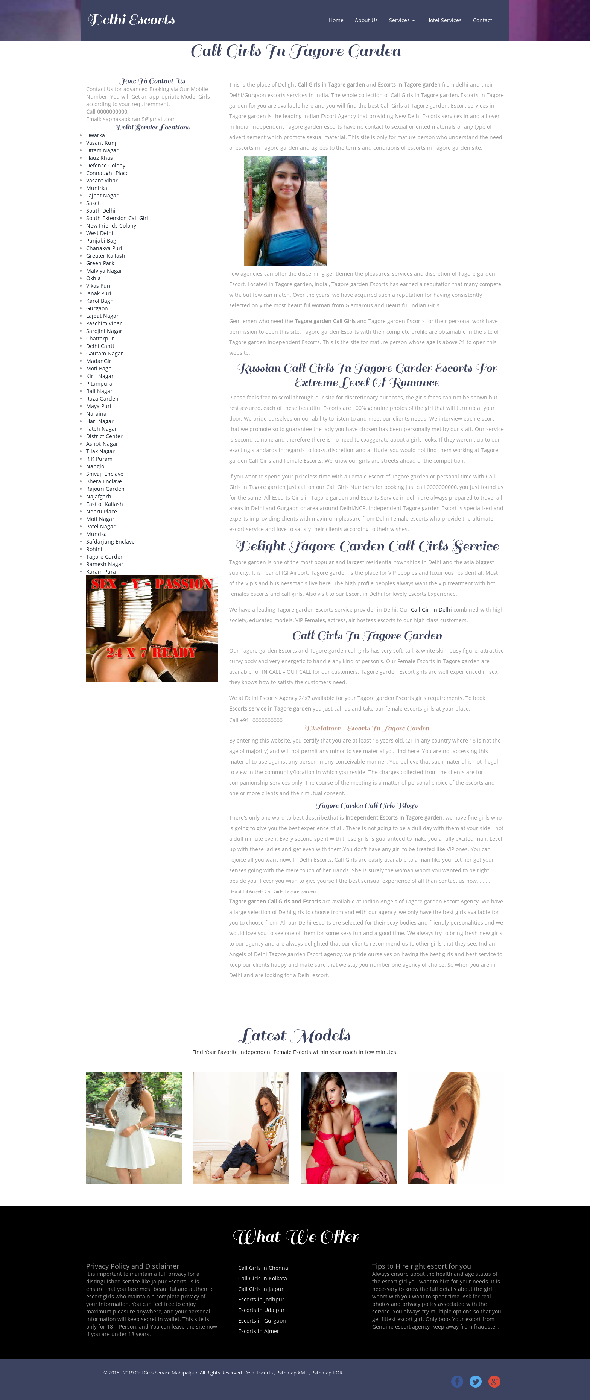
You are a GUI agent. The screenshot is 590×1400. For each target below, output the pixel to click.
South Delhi (101, 210)
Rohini (94, 549)
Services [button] (402, 20)
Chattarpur (100, 338)
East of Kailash (104, 503)
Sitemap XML (293, 1373)
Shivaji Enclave (104, 473)
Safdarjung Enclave (110, 541)
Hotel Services (444, 20)
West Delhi (99, 233)
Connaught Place (107, 172)
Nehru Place (101, 511)
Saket (93, 203)
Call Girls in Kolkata (262, 1278)
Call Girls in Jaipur (261, 1288)
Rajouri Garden (105, 488)
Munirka (96, 187)
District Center (104, 436)
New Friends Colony (111, 225)
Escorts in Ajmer (258, 1331)
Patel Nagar (101, 526)
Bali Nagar (99, 391)
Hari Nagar (100, 421)
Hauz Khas (99, 157)
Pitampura (99, 383)
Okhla (93, 278)
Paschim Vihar (104, 323)
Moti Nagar (100, 518)
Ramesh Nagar (104, 564)
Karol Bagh (100, 300)
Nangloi (96, 466)
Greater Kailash (105, 255)
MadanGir (98, 360)
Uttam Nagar (102, 150)
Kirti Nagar (100, 376)
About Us (366, 20)
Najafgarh (98, 496)
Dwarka (95, 135)
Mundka (96, 534)
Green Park (100, 263)
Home (339, 20)
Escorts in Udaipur (261, 1309)
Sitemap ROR (327, 1373)
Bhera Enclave (104, 481)
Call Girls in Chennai (264, 1267)
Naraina (96, 413)
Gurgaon (97, 308)
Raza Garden (102, 398)
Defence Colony (105, 165)
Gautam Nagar (104, 353)
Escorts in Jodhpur (261, 1299)
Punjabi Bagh (103, 240)
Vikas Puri (98, 285)
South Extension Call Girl (117, 218)
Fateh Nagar (101, 428)
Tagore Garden (105, 556)
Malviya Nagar (104, 270)
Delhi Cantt (100, 345)
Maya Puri (98, 406)
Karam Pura (101, 571)
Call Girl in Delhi (431, 609)
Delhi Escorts (131, 19)
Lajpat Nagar (102, 195)
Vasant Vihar (102, 180)
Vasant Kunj (101, 142)
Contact (482, 20)
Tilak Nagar (100, 451)
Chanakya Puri (104, 248)
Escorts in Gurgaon (262, 1320)
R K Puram (99, 458)
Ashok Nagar (102, 443)
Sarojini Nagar (104, 330)
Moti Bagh (99, 368)
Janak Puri (98, 293)
